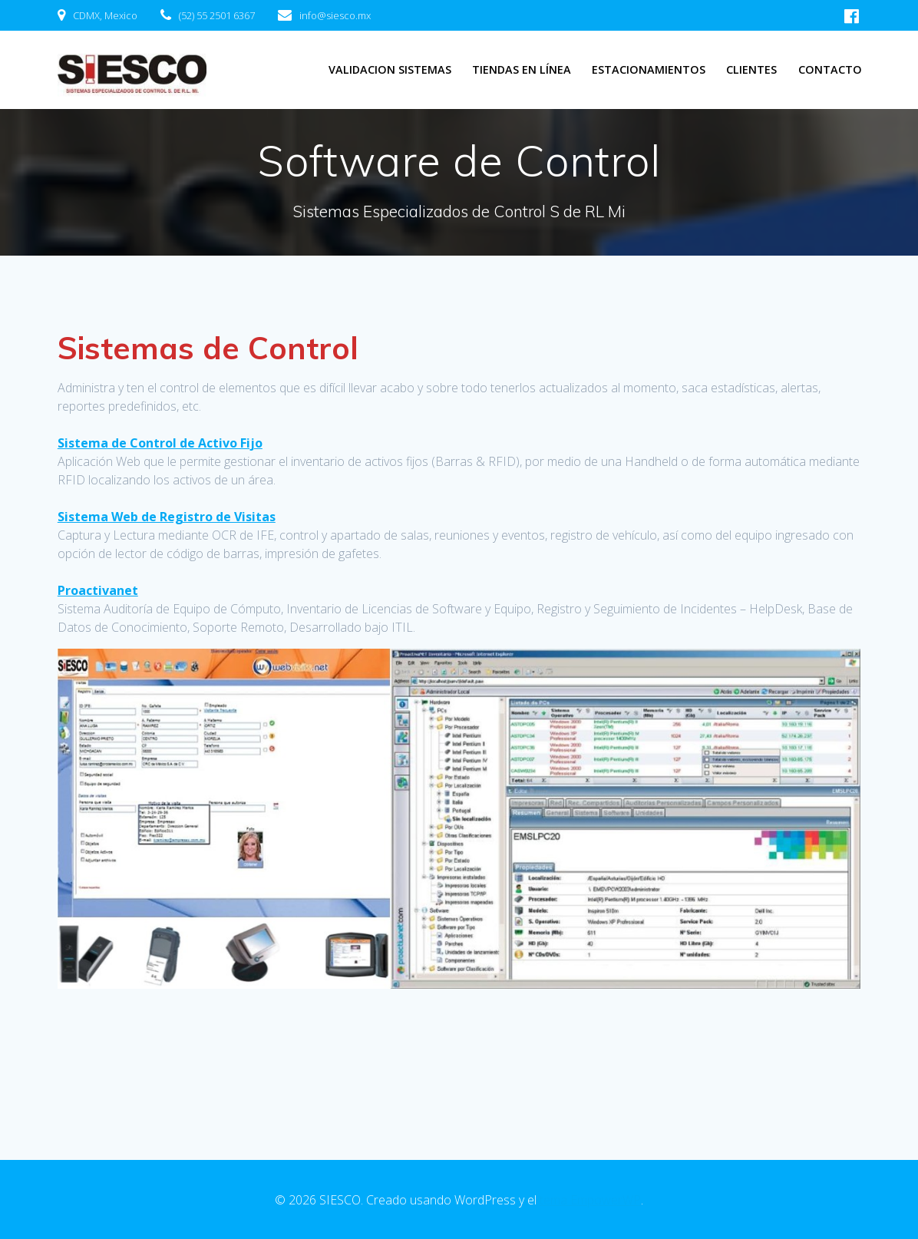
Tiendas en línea (521, 69)
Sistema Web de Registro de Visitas (167, 516)
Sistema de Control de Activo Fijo (160, 442)
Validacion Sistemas (390, 69)
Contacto (830, 69)
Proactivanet (98, 590)
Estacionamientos (648, 69)
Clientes (751, 69)
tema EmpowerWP (590, 1199)
